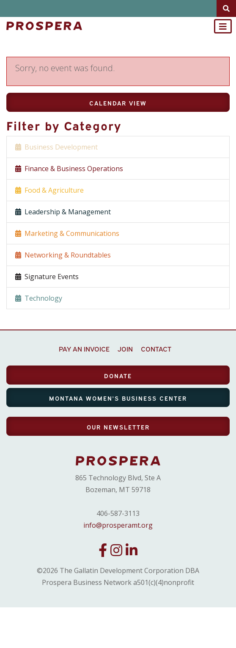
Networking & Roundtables (63, 255)
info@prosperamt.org (118, 525)
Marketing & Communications (67, 233)
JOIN (125, 348)
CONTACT (156, 348)
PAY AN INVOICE (84, 348)
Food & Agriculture (49, 190)
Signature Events (47, 276)
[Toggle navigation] (223, 26)
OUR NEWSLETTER (118, 427)
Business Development (56, 147)
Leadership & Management (63, 211)
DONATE (118, 375)
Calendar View (118, 103)
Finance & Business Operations (69, 168)
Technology (38, 298)
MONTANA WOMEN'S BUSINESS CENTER (118, 398)
